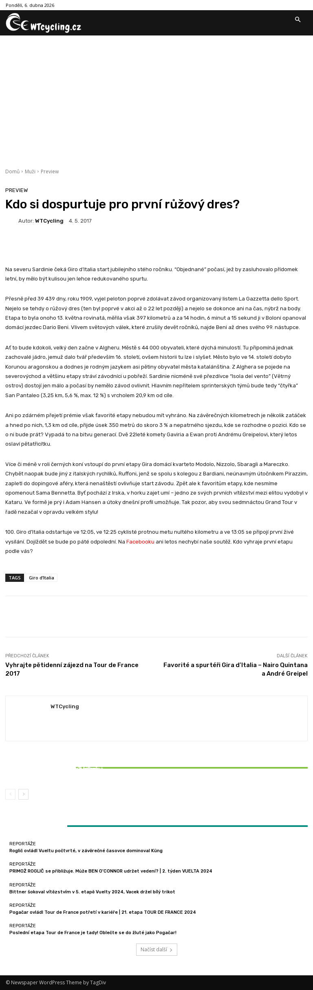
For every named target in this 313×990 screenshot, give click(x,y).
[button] (297, 20)
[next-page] (23, 794)
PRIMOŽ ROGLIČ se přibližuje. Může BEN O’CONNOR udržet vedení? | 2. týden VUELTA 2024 (110, 871)
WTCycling (49, 220)
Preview (50, 171)
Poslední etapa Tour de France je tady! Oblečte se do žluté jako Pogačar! (92, 932)
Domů (12, 171)
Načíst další (157, 949)
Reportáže (54, 761)
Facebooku (139, 542)
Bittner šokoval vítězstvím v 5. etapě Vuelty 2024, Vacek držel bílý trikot (55, 771)
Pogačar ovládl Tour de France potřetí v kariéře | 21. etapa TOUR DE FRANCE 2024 (102, 912)
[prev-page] (10, 794)
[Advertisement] (156, 97)
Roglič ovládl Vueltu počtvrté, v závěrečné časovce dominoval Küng (86, 850)
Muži (30, 171)
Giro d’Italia (41, 578)
